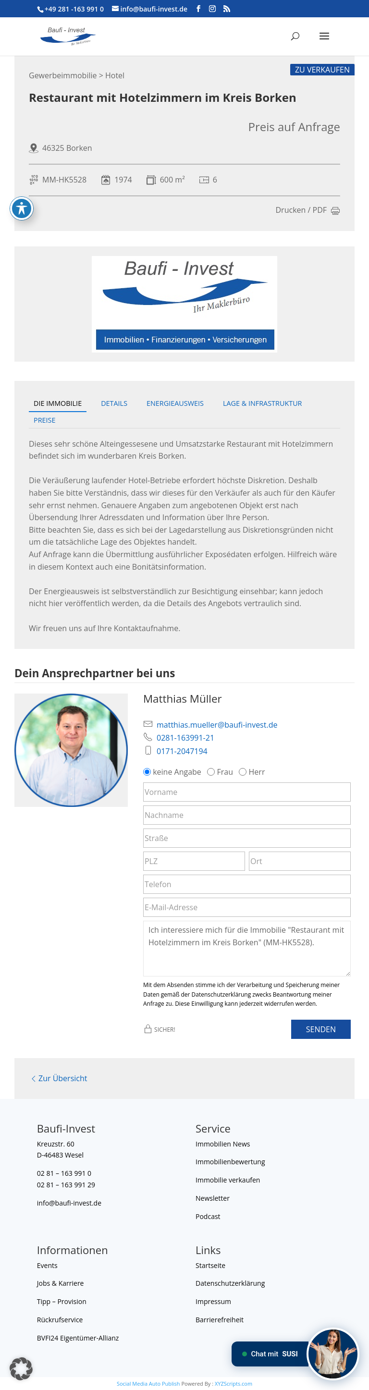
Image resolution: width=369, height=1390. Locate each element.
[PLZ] (194, 861)
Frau (221, 772)
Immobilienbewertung (230, 1161)
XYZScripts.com (233, 1383)
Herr (253, 772)
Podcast (208, 1216)
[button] (21, 1369)
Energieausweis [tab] (175, 403)
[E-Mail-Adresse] (247, 907)
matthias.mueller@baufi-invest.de (217, 724)
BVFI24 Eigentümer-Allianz (78, 1337)
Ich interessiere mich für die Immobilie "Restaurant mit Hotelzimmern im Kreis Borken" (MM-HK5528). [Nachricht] (247, 948)
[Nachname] (247, 815)
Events (47, 1265)
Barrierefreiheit (220, 1319)
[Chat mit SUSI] (333, 1354)
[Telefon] (247, 884)
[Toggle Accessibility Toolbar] (21, 186)
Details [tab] (114, 403)
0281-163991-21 (185, 737)
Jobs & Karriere (60, 1283)
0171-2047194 (182, 751)
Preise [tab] (44, 420)
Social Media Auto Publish (148, 1383)
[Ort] (300, 861)
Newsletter (213, 1198)
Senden (321, 1029)
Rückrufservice (60, 1319)
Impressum (213, 1301)
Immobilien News (223, 1143)
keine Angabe (173, 772)
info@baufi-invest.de (69, 1202)
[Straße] (247, 838)
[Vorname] (247, 792)
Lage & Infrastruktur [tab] (262, 403)
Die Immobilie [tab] (58, 403)
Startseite (210, 1265)
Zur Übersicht (58, 1078)
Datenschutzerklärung (230, 1283)
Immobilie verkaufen (228, 1179)
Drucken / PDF (308, 211)
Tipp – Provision (61, 1301)
